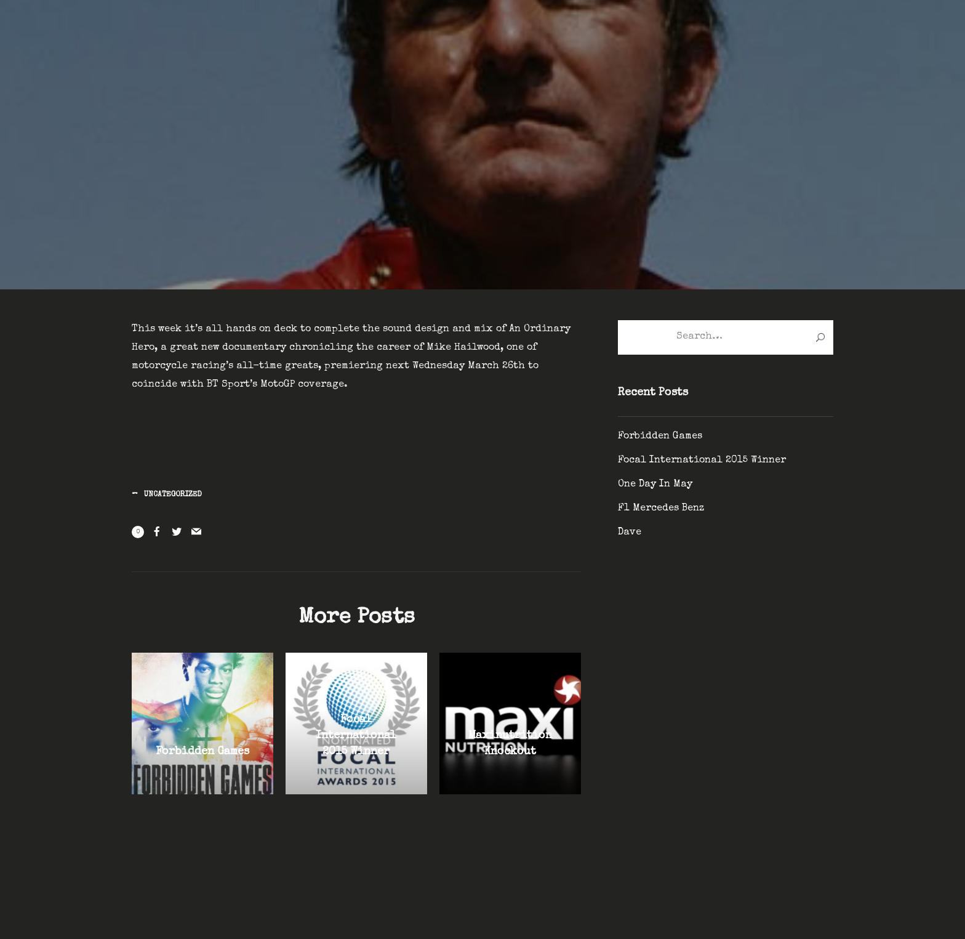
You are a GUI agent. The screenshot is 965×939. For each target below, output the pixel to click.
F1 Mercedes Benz (661, 509)
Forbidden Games (660, 436)
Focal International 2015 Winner (702, 460)
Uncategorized (173, 495)
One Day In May (655, 485)
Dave (629, 533)
